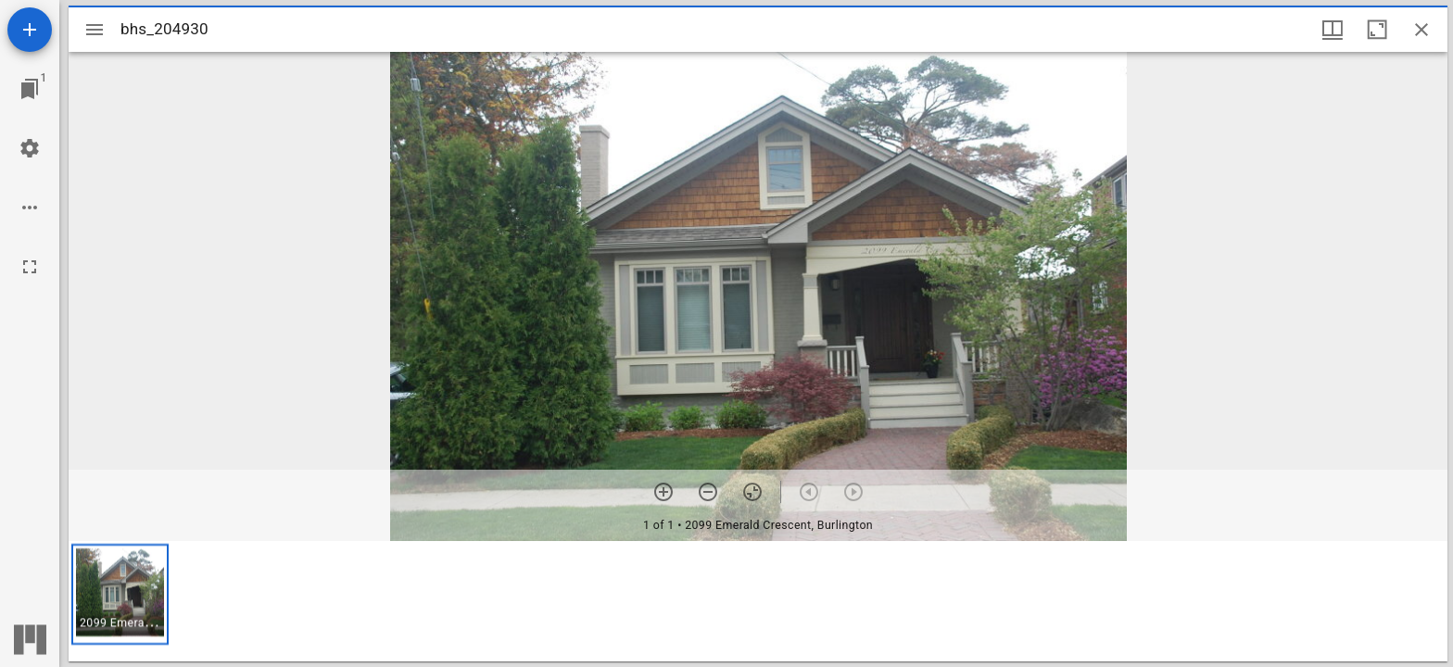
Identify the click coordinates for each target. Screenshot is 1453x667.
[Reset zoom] (752, 492)
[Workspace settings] (29, 148)
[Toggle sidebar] (94, 29)
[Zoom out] (708, 492)
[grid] (758, 601)
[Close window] (1421, 29)
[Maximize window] (1377, 29)
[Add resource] (29, 29)
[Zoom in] (663, 492)
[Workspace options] (29, 207)
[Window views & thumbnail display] (1332, 29)
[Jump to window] (29, 89)
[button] (120, 594)
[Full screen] (29, 267)
